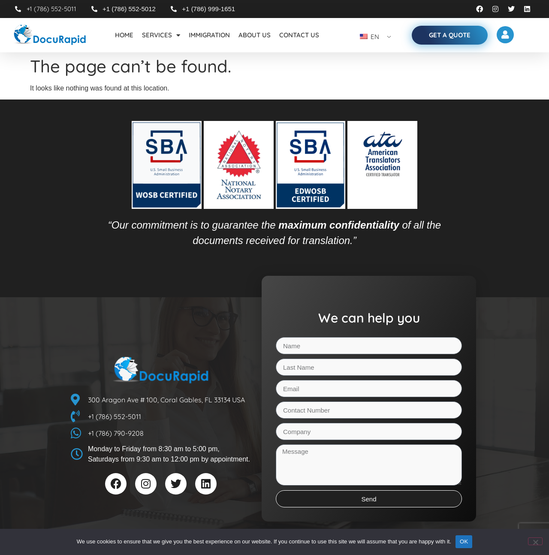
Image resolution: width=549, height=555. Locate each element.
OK (464, 541)
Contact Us (299, 35)
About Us (254, 35)
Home (124, 35)
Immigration (209, 35)
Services (161, 35)
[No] (535, 541)
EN (369, 37)
